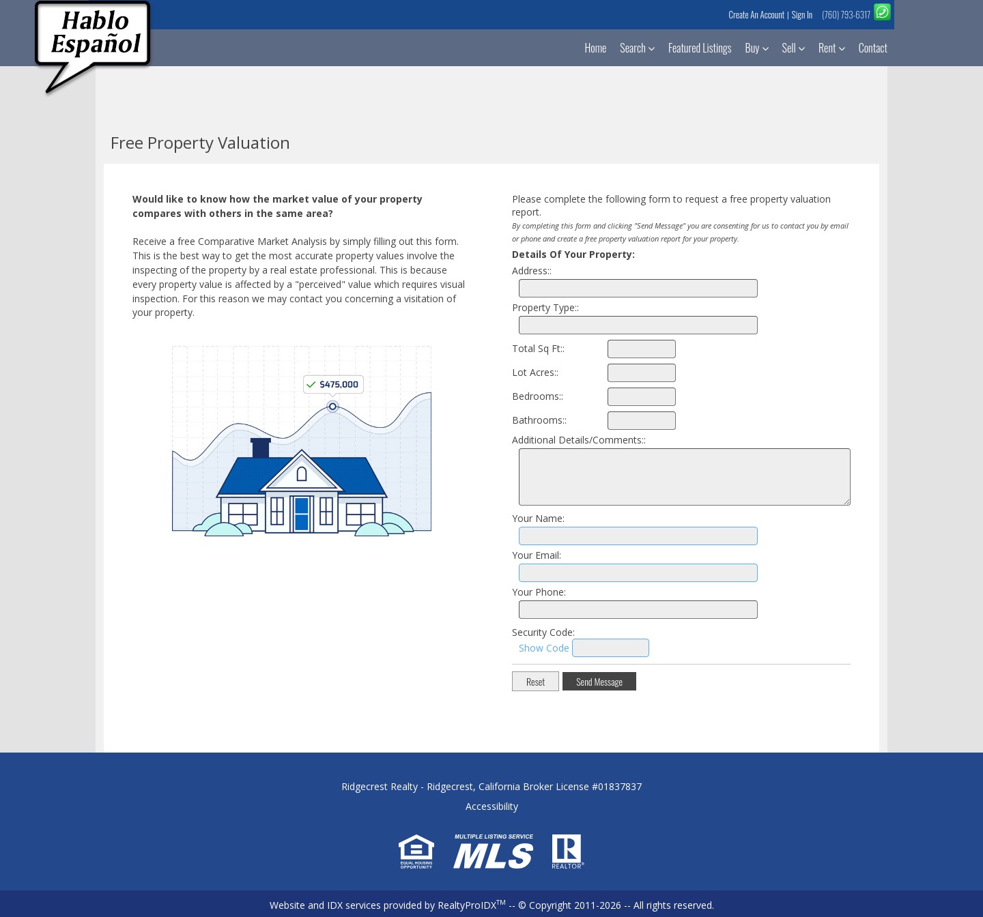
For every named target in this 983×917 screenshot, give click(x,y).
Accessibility (492, 806)
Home (596, 48)
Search (637, 48)
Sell (793, 48)
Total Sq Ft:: (538, 348)
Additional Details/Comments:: (579, 439)
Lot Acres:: (535, 372)
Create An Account (756, 14)
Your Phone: (539, 591)
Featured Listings (700, 48)
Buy (757, 48)
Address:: (532, 270)
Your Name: (538, 518)
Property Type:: (545, 307)
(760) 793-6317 (846, 14)
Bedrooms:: (537, 396)
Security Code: (543, 632)
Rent (831, 48)
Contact (873, 48)
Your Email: (536, 555)
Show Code (544, 647)
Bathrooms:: (539, 419)
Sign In (802, 14)
